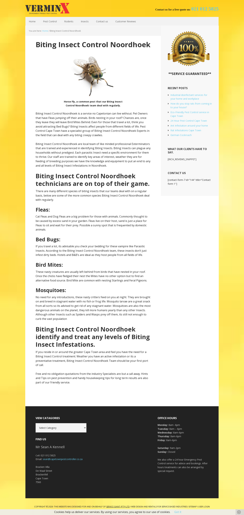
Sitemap (193, 506)
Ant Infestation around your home (189, 125)
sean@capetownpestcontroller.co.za (63, 459)
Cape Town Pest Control (47, 8)
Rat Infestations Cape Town (185, 130)
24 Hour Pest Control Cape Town (188, 120)
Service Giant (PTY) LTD (118, 506)
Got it (177, 512)
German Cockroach (181, 135)
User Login (204, 506)
